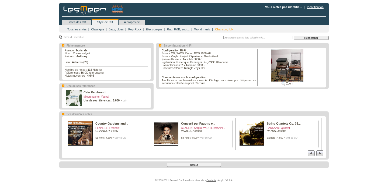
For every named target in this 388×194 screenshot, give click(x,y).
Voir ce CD (120, 137)
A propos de (132, 22)
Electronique (154, 29)
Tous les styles (77, 29)
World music (202, 29)
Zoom (289, 83)
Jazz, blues (116, 29)
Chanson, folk (224, 29)
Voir (125, 100)
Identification (315, 7)
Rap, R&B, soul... (178, 29)
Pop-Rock (134, 29)
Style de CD (105, 22)
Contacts (211, 180)
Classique (97, 29)
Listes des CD (77, 22)
